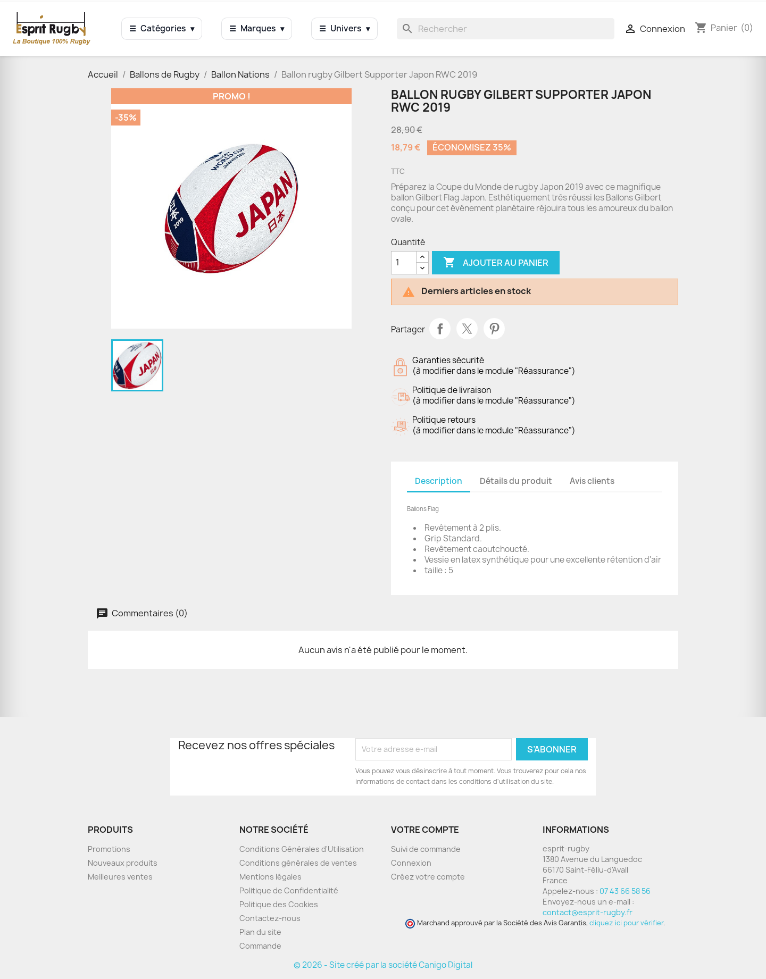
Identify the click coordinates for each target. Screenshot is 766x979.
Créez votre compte (428, 877)
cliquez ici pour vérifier (626, 922)
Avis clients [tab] (592, 481)
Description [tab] (438, 481)
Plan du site (260, 932)
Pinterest (494, 328)
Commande (260, 946)
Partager (440, 328)
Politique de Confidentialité (288, 890)
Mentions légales (270, 877)
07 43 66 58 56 (625, 891)
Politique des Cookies (278, 904)
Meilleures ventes (120, 877)
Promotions (109, 849)
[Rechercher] (505, 28)
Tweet (467, 328)
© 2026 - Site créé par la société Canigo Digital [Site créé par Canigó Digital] (383, 964)
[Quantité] (404, 262)
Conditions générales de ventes (298, 863)
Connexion (411, 863)
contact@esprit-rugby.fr (587, 912)
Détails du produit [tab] (516, 481)
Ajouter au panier (495, 263)
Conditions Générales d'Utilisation (301, 849)
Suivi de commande (426, 849)
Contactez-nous (270, 918)
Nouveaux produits (122, 863)
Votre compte (425, 829)
